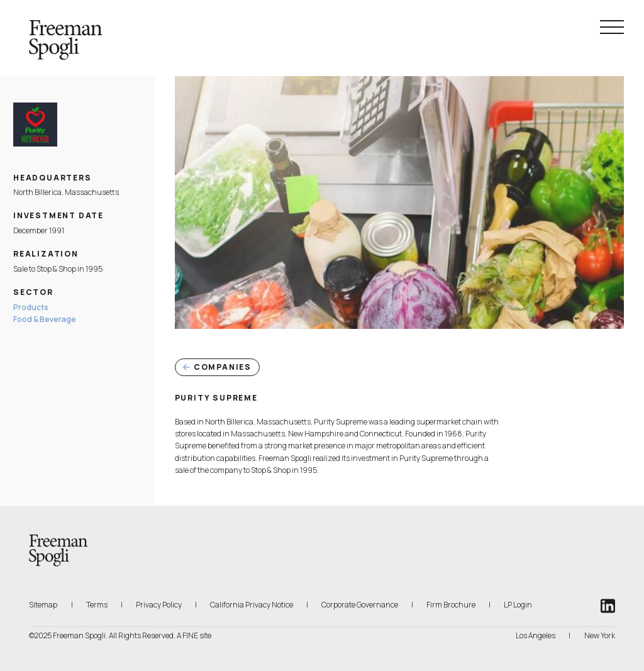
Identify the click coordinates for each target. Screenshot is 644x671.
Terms (97, 604)
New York (599, 635)
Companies (217, 367)
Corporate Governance (359, 604)
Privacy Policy (159, 604)
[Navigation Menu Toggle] (612, 27)
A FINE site (194, 635)
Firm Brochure (450, 604)
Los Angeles (535, 635)
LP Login (518, 604)
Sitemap (43, 604)
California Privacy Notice (251, 604)
